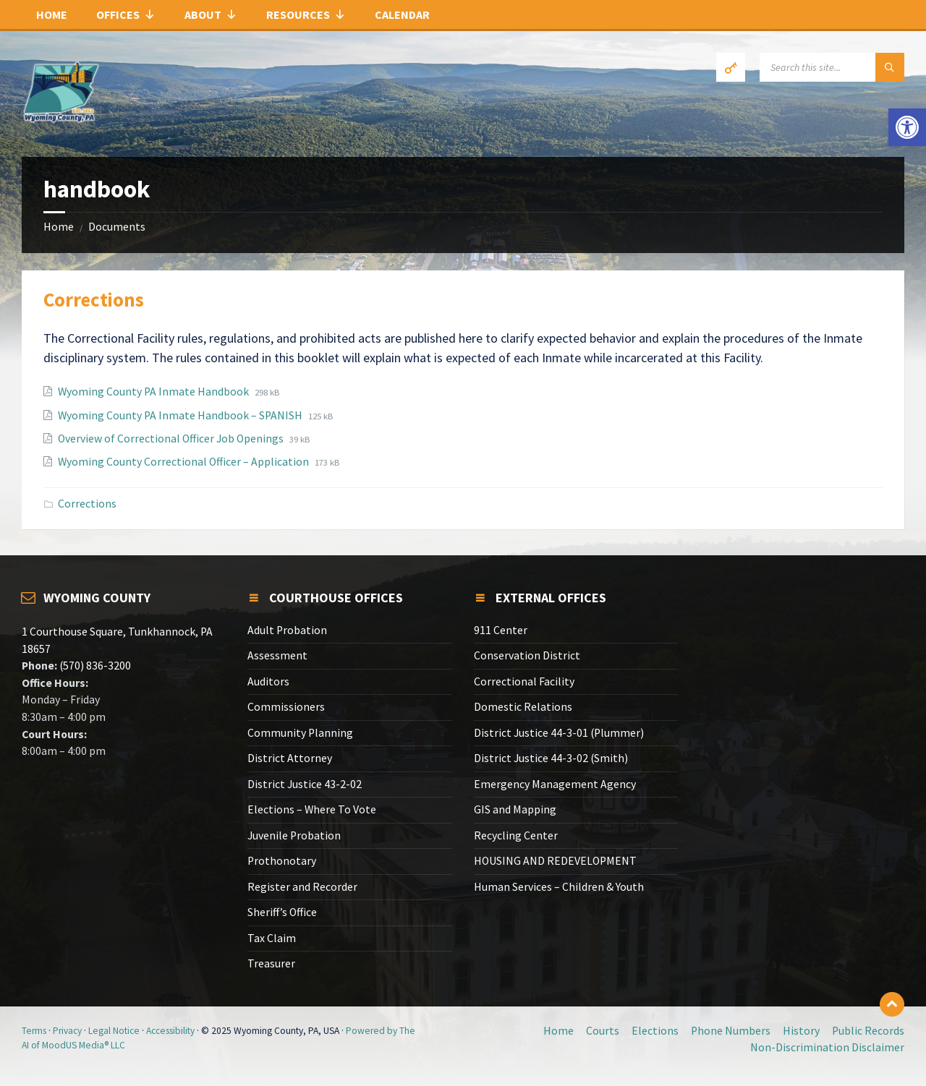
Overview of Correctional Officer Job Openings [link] (172, 438)
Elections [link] (655, 1031)
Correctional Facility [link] (524, 681)
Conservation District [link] (527, 655)
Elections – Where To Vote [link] (311, 809)
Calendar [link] (402, 14)
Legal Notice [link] (114, 1031)
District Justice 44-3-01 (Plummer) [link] (559, 733)
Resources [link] (306, 14)
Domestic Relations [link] (523, 707)
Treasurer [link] (271, 963)
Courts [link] (602, 1031)
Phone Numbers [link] (730, 1031)
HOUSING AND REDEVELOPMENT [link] (555, 861)
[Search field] (832, 67)
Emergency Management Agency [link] (555, 784)
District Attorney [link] (289, 758)
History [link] (801, 1031)
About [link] (210, 14)
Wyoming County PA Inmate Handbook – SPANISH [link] (181, 415)
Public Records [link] (868, 1031)
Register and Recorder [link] (302, 887)
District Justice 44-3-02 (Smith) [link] (551, 758)
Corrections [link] (93, 299)
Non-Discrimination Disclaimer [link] (827, 1047)
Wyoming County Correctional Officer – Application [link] (184, 462)
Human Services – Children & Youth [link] (559, 887)
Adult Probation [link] (287, 630)
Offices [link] (126, 14)
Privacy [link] (67, 1031)
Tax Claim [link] (271, 938)
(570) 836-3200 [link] (94, 665)
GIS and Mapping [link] (515, 809)
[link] (907, 127)
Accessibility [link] (170, 1031)
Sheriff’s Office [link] (282, 912)
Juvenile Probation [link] (294, 835)
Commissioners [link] (286, 707)
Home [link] (51, 14)
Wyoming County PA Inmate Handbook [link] (154, 391)
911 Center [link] (500, 630)
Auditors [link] (268, 681)
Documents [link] (116, 227)
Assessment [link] (277, 655)
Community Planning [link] (300, 733)
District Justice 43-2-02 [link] (304, 784)
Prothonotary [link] (281, 861)
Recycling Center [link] (516, 835)
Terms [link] (34, 1031)
